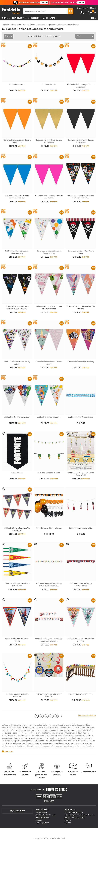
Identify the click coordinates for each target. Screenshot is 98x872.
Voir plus (9, 751)
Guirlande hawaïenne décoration (81, 694)
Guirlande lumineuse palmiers (49, 472)
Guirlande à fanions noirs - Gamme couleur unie (81, 141)
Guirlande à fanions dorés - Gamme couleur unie (49, 141)
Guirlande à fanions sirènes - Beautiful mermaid (81, 307)
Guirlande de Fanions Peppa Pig (49, 417)
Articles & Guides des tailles (46, 815)
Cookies (68, 820)
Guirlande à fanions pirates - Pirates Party (81, 252)
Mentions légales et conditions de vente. (80, 815)
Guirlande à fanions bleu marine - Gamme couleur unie (17, 196)
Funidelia (5, 24)
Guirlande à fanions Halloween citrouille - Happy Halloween (17, 307)
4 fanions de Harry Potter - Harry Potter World (17, 584)
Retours (39, 820)
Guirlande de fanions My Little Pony (81, 361)
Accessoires (33, 18)
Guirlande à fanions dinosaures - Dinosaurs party (17, 252)
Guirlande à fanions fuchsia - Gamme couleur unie (49, 196)
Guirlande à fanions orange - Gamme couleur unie (17, 141)
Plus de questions (42, 823)
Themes (5, 18)
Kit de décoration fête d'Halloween (49, 528)
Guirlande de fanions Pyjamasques (17, 417)
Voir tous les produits (87, 715)
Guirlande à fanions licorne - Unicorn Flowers (48, 362)
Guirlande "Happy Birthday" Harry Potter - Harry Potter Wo (49, 584)
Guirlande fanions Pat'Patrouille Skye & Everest (80, 640)
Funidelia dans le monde (74, 812)
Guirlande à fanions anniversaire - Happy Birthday (49, 252)
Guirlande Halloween (17, 84)
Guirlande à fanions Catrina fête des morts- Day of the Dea (81, 196)
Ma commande (41, 812)
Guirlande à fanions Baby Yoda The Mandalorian (17, 529)
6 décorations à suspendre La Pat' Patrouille (49, 695)
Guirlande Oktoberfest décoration (80, 417)
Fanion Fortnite (17, 472)
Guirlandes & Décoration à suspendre (41, 24)
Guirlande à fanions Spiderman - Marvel (17, 640)
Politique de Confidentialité (75, 817)
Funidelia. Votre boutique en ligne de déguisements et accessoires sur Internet (11, 11)
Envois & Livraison (42, 817)
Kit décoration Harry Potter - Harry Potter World (81, 473)
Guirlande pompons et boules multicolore (17, 695)
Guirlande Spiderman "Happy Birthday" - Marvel (81, 584)
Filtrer (7, 36)
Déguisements (18, 18)
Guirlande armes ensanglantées (80, 528)
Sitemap (68, 823)
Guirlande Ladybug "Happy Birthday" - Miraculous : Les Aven (49, 640)
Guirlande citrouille (49, 84)
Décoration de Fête (18, 24)
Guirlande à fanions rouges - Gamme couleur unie (80, 85)
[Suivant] (62, 716)
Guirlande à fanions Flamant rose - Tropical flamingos (49, 307)
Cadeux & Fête (48, 18)
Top (92, 18)
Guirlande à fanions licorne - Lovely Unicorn (17, 362)
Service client (17, 810)
